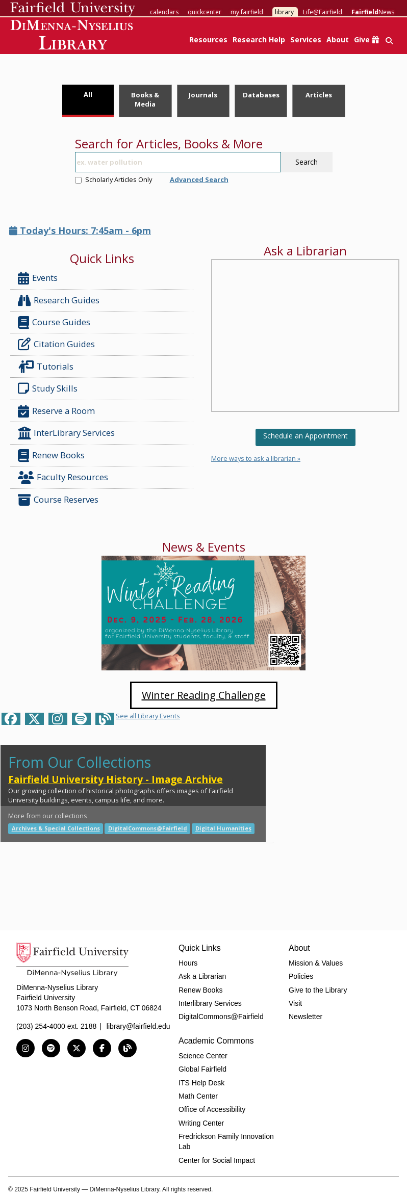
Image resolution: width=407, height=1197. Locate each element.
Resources (208, 39)
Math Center (198, 1096)
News (372, 12)
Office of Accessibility (212, 1109)
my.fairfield (247, 12)
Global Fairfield (202, 1069)
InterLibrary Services (67, 433)
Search (306, 162)
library (284, 12)
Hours (188, 963)
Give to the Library (318, 990)
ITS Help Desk (201, 1083)
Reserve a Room (56, 411)
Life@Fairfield (322, 12)
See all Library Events (148, 715)
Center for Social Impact (217, 1160)
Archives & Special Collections (56, 828)
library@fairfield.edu (138, 1026)
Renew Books (51, 455)
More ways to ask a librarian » (255, 458)
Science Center (203, 1056)
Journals (203, 94)
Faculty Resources (63, 477)
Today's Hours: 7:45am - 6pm (80, 230)
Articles (319, 94)
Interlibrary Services (210, 1003)
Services (305, 39)
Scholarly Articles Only (113, 179)
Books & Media (145, 99)
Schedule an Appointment (305, 435)
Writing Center (201, 1123)
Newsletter (305, 1016)
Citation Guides (56, 344)
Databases (261, 94)
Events (38, 278)
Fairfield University (72, 9)
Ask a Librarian (202, 976)
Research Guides (58, 300)
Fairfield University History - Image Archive (115, 779)
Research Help (259, 39)
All (88, 94)
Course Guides (54, 322)
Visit (295, 1003)
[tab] (88, 101)
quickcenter (204, 12)
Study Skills (50, 388)
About (337, 39)
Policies (301, 976)
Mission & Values (316, 963)
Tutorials (48, 367)
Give (366, 39)
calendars (164, 12)
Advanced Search (199, 179)
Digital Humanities (223, 828)
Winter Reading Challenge (204, 695)
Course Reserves (58, 500)
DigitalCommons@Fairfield (147, 828)
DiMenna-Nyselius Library (72, 36)
